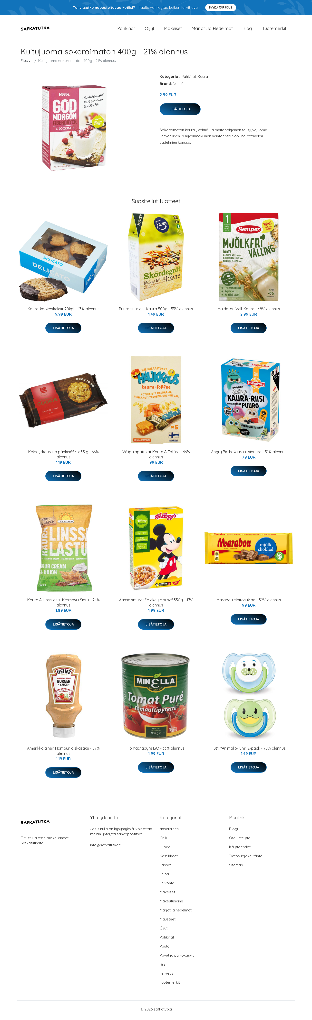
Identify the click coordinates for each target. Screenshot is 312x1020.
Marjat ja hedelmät (212, 29)
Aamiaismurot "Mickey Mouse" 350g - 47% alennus (156, 605)
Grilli (163, 840)
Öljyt (149, 29)
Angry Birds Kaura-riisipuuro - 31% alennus (248, 454)
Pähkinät (126, 29)
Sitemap (236, 867)
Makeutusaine (171, 903)
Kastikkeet (169, 858)
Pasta (164, 948)
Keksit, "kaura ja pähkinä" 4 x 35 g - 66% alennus (63, 457)
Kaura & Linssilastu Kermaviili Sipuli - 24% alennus (63, 605)
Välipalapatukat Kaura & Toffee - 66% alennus (156, 457)
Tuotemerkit (274, 29)
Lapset (165, 867)
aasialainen (169, 831)
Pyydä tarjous (220, 7)
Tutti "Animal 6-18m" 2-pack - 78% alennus (249, 750)
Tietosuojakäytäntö (246, 858)
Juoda (165, 849)
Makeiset (173, 29)
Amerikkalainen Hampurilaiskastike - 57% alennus (63, 753)
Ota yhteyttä (239, 840)
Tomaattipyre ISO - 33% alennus (156, 750)
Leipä (164, 876)
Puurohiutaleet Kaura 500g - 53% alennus (156, 311)
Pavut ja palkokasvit (177, 957)
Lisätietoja (180, 111)
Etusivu (26, 63)
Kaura (203, 79)
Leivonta (167, 885)
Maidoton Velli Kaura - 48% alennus (248, 311)
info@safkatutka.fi (105, 847)
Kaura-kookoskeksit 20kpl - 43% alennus (63, 311)
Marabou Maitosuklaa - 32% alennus (248, 602)
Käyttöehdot (240, 849)
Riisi (163, 966)
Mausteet (168, 921)
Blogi (248, 29)
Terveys (166, 975)
